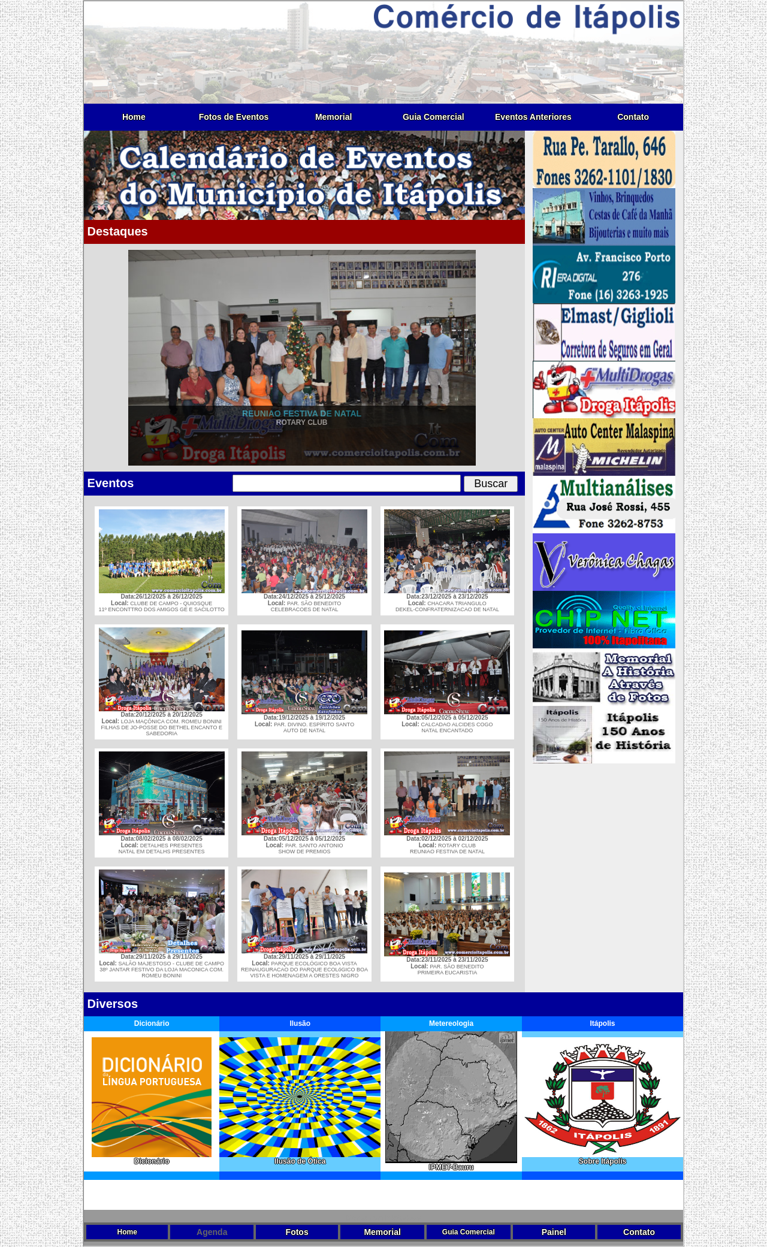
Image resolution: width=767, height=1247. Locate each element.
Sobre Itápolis (602, 1158)
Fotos (297, 1232)
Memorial (333, 117)
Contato (633, 117)
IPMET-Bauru (451, 1164)
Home (134, 117)
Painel (554, 1232)
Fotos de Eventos (234, 117)
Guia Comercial (433, 117)
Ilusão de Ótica (300, 1158)
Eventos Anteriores (533, 117)
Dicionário (152, 1158)
